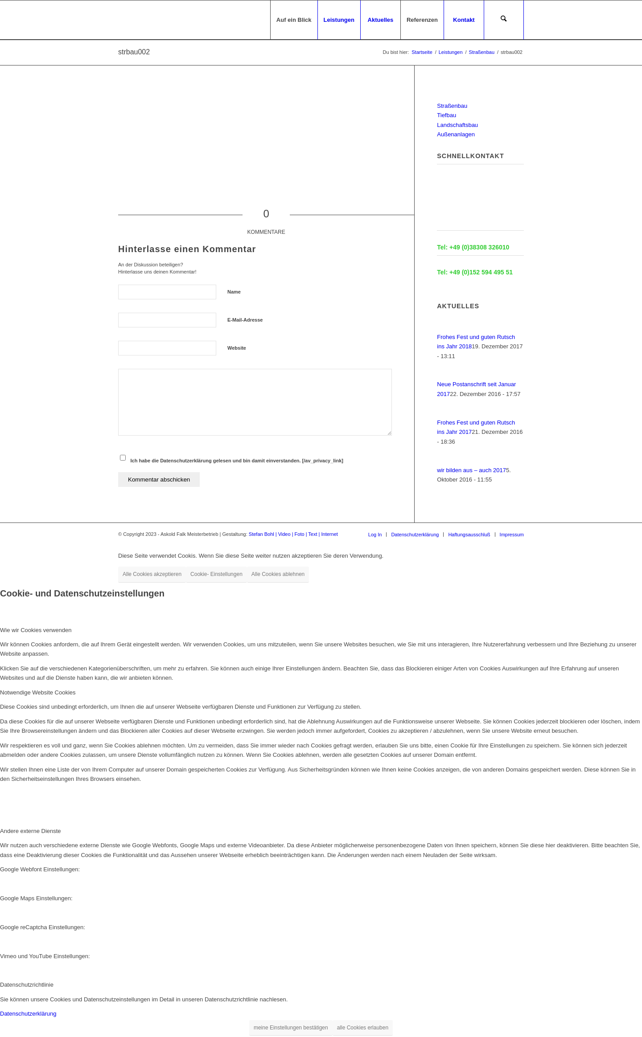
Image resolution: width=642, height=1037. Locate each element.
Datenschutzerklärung (28, 1013)
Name (234, 291)
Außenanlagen (456, 134)
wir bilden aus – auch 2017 (471, 470)
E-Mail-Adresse (245, 320)
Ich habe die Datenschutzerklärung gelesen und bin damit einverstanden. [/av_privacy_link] (237, 460)
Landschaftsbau (457, 125)
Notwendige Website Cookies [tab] (38, 692)
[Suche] (504, 20)
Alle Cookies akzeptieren (152, 574)
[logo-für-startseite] (118, 20)
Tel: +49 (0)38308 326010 (473, 247)
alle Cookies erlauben (362, 1028)
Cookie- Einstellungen (216, 574)
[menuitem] (293, 20)
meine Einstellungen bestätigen (291, 1028)
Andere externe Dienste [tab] (30, 831)
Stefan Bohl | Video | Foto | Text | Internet (293, 534)
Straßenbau (452, 105)
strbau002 (134, 52)
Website (236, 348)
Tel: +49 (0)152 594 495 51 (475, 272)
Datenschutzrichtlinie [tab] (27, 984)
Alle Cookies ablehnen (278, 574)
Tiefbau (446, 115)
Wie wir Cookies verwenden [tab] (35, 630)
